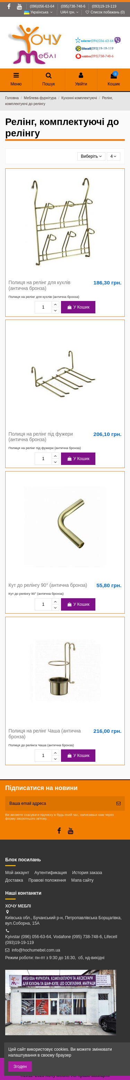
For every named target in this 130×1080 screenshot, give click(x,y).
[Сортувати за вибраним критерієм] (91, 156)
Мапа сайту (82, 880)
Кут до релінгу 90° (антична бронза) (48, 585)
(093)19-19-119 (104, 6)
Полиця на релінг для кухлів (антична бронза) (39, 285)
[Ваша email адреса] (58, 803)
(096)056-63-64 (42, 6)
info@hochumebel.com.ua (36, 950)
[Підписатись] (118, 803)
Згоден (20, 1066)
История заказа (87, 872)
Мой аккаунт (17, 872)
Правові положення (47, 880)
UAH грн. (69, 12)
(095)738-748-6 (73, 6)
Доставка (14, 880)
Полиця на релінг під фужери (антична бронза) (41, 437)
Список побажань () (105, 12)
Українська (39, 12)
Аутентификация (50, 872)
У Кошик (78, 307)
